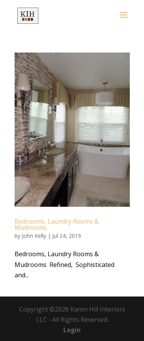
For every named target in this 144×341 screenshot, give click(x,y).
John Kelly (34, 235)
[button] (124, 20)
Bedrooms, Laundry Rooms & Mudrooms (57, 224)
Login (72, 330)
